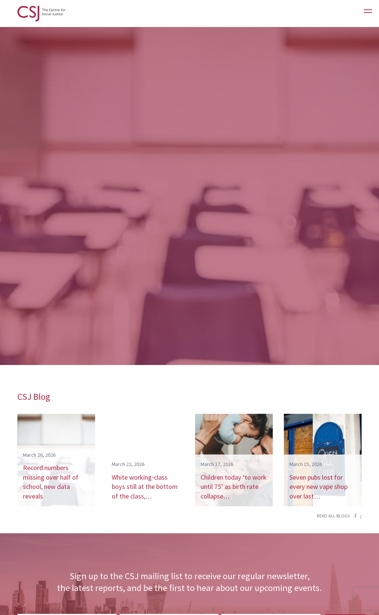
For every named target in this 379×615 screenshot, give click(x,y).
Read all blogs (339, 515)
